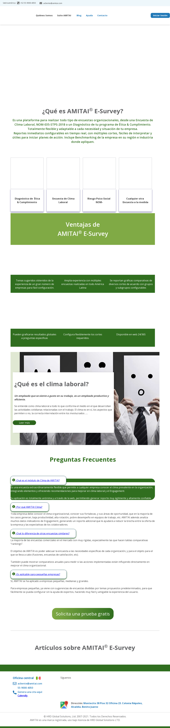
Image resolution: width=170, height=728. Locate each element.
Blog (79, 15)
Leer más (24, 422)
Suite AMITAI (64, 15)
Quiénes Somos (44, 15)
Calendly (23, 695)
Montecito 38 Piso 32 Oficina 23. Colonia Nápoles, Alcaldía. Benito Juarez (107, 705)
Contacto (102, 15)
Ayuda (89, 15)
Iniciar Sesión (160, 15)
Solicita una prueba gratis (83, 614)
